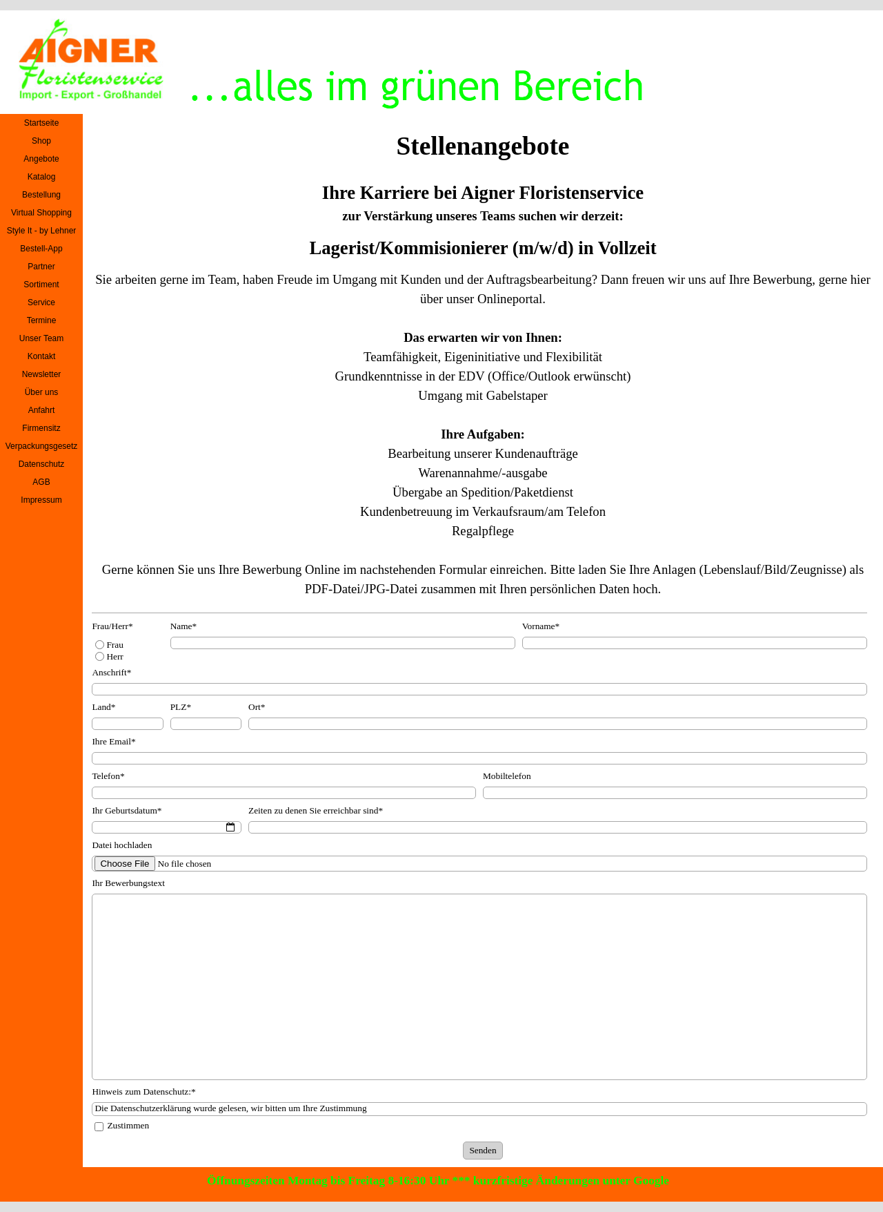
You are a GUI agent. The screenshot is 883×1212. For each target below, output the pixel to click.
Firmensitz (41, 428)
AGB (41, 482)
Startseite (41, 123)
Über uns (42, 392)
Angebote (41, 159)
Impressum (41, 500)
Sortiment (41, 284)
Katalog (42, 177)
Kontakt (42, 356)
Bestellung (41, 195)
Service (41, 302)
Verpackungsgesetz (42, 446)
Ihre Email (113, 741)
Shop (41, 141)
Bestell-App (41, 248)
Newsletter (41, 374)
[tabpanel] (482, 202)
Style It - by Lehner (42, 230)
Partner (41, 266)
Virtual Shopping (41, 213)
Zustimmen (128, 1125)
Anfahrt (41, 410)
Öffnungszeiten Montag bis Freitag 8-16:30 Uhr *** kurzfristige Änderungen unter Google (438, 1180)
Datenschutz (42, 464)
